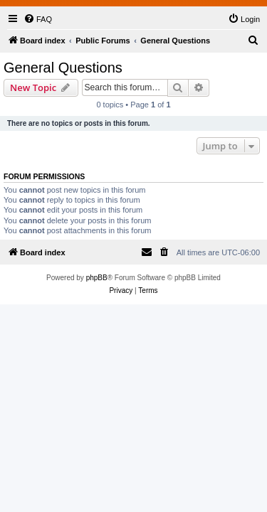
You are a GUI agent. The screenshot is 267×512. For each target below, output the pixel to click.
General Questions (63, 67)
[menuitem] (37, 19)
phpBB (97, 278)
